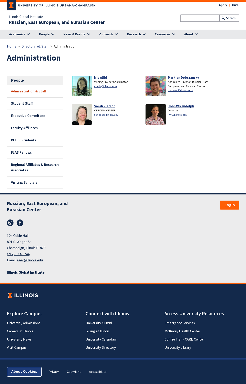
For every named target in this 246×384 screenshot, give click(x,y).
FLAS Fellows (21, 152)
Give (235, 5)
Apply (223, 5)
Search (231, 18)
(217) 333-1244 (18, 254)
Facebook (19, 222)
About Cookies (24, 371)
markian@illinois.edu (180, 90)
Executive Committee (28, 115)
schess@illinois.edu (106, 115)
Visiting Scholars (24, 182)
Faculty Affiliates (24, 128)
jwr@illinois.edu (177, 115)
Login (229, 205)
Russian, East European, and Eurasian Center (57, 22)
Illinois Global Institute (26, 16)
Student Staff (22, 103)
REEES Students (23, 140)
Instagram (10, 222)
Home (11, 46)
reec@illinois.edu (30, 260)
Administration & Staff (28, 91)
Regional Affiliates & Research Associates (35, 167)
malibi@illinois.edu (105, 86)
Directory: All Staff (35, 46)
